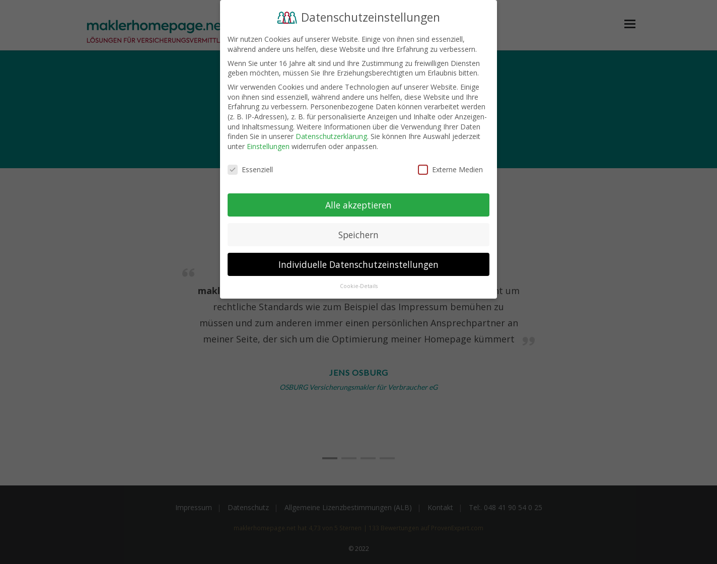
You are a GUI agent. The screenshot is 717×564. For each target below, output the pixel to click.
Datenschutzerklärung (331, 136)
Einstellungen (268, 146)
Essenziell (250, 169)
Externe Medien (450, 169)
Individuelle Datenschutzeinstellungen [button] (358, 264)
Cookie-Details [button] (359, 286)
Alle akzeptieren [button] (358, 205)
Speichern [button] (358, 235)
